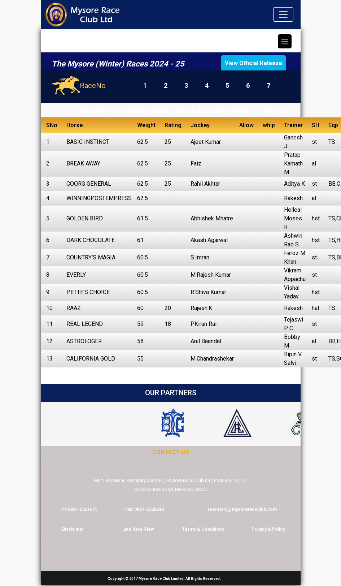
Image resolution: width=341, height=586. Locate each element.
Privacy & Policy (268, 529)
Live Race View (138, 529)
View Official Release (253, 63)
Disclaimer (73, 529)
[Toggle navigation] (283, 14)
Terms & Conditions (203, 529)
